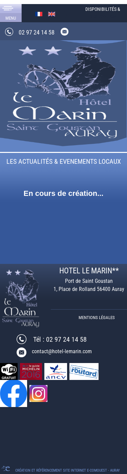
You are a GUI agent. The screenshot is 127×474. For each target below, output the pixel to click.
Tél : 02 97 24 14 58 (60, 339)
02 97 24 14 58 (37, 32)
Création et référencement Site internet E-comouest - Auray (67, 470)
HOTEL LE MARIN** (89, 270)
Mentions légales (97, 317)
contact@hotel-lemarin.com (62, 351)
